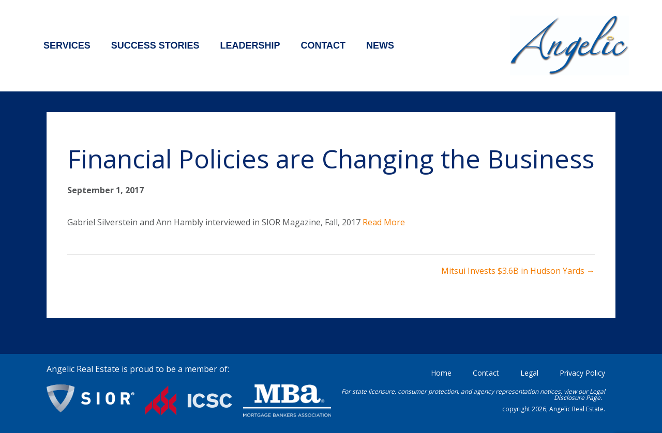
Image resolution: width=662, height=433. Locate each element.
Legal (529, 373)
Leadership (250, 45)
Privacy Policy (582, 373)
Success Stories (155, 45)
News (380, 45)
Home (441, 373)
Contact (322, 45)
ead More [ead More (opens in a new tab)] (386, 222)
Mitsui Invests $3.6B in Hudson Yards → (518, 270)
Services (67, 45)
